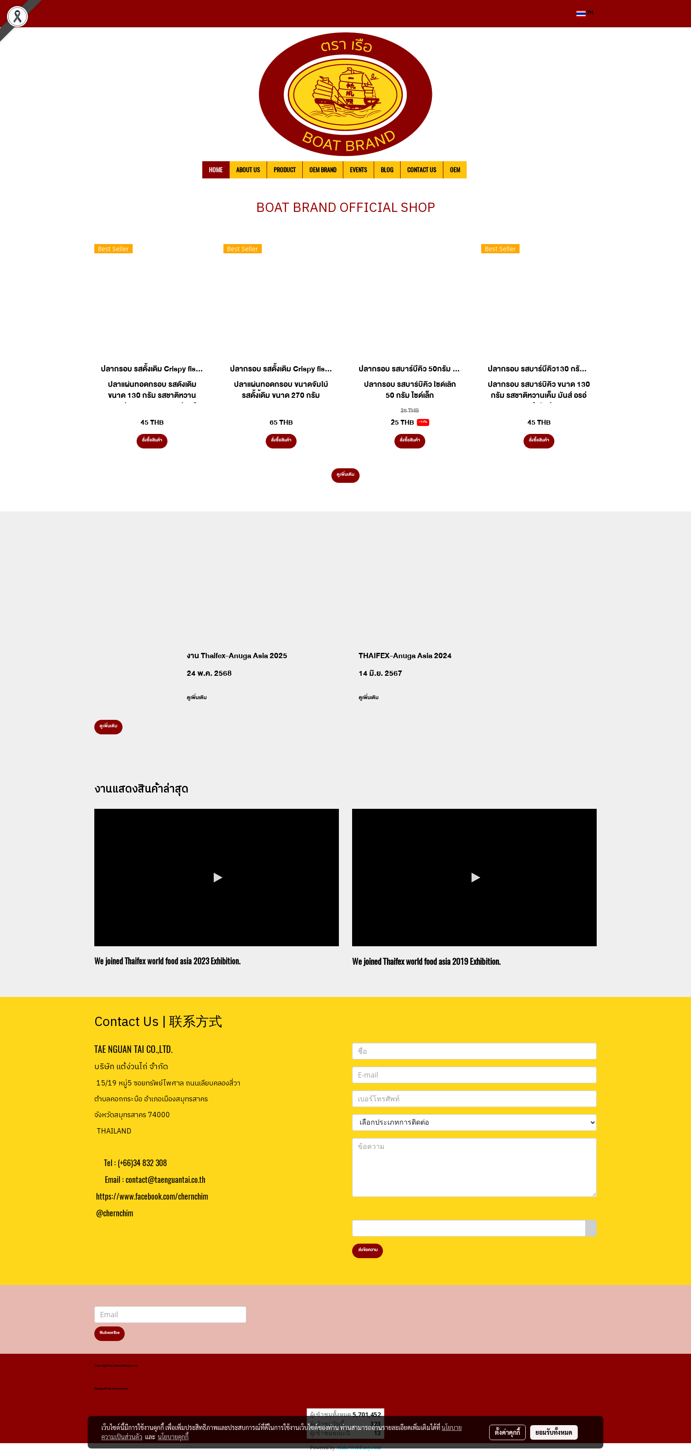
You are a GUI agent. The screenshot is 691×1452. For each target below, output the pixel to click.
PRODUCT (285, 170)
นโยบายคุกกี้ (173, 1437)
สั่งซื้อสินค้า (152, 441)
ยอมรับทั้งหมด (553, 1432)
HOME (216, 170)
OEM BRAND (322, 170)
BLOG (387, 170)
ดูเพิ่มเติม (345, 475)
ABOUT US (248, 170)
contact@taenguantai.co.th (165, 1179)
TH (584, 13)
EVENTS (358, 170)
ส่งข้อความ (367, 1251)
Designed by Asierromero (111, 1389)
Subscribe (109, 1333)
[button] (480, 170)
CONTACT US (421, 170)
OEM (455, 170)
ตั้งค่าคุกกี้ (507, 1432)
